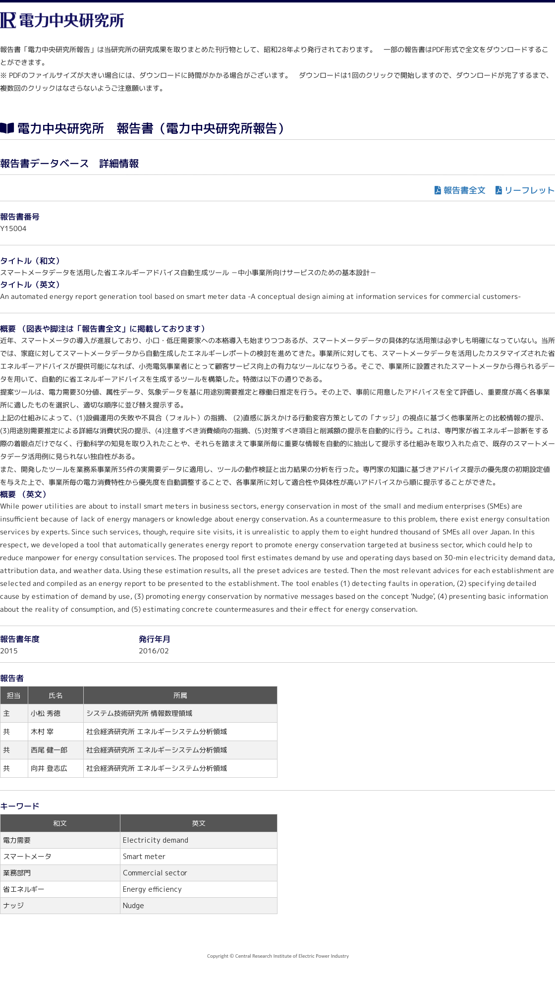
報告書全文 (465, 190)
